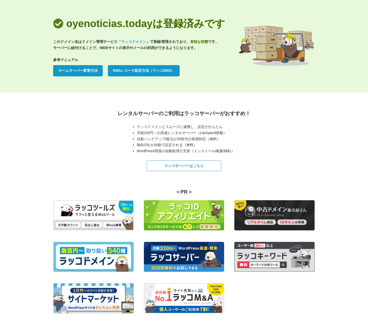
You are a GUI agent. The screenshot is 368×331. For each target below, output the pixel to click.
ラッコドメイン (133, 42)
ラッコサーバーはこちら (184, 166)
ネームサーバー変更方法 (78, 70)
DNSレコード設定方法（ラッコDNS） (144, 70)
